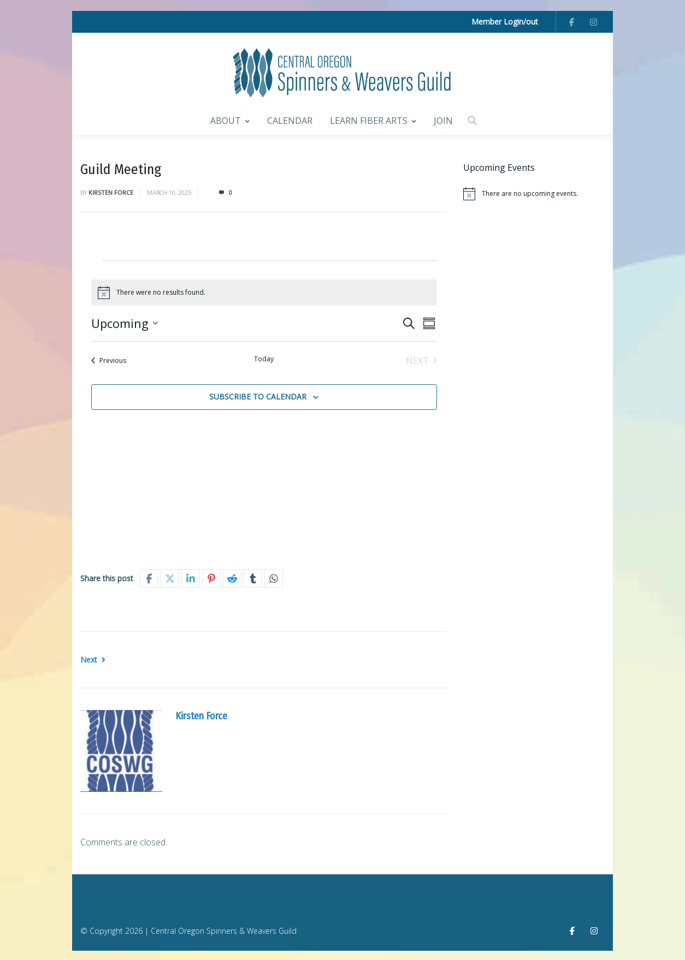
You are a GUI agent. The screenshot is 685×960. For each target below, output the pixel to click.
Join (443, 120)
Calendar (289, 120)
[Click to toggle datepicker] (124, 322)
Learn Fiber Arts (373, 120)
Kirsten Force (110, 191)
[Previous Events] (108, 359)
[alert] (534, 192)
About (230, 120)
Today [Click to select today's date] (264, 357)
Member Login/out (504, 21)
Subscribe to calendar (257, 395)
